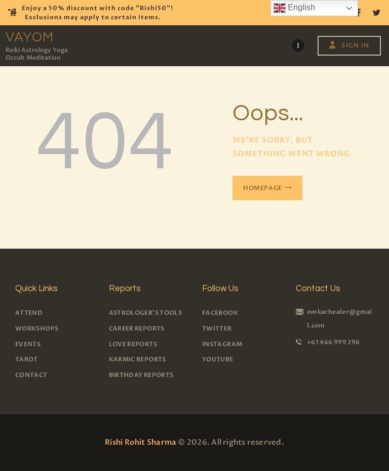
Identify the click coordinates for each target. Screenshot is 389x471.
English (295, 8)
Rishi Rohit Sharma (140, 442)
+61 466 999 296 (333, 342)
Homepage (262, 188)
